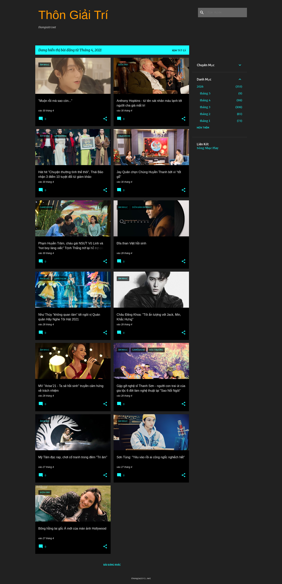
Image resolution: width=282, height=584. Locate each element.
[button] (105, 118)
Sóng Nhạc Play (207, 148)
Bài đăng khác (112, 564)
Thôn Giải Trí (73, 15)
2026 (200, 86)
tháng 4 (205, 100)
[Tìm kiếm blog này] (226, 12)
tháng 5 (205, 93)
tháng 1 (205, 121)
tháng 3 (205, 107)
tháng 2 (205, 114)
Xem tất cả (179, 50)
